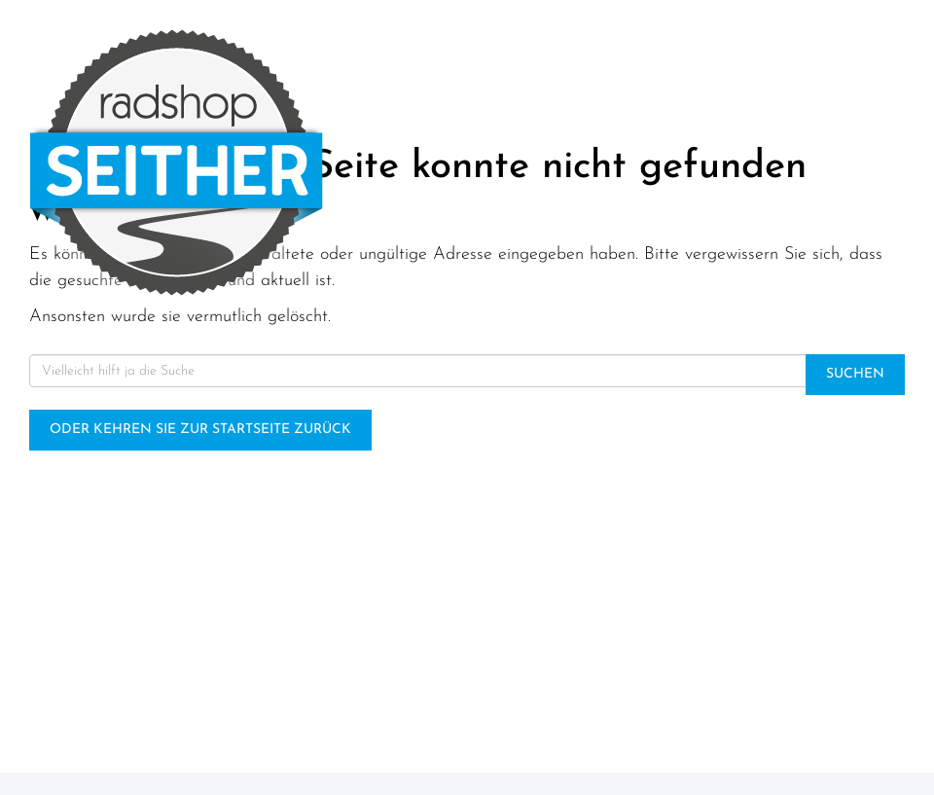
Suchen (855, 374)
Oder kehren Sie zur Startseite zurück (200, 429)
